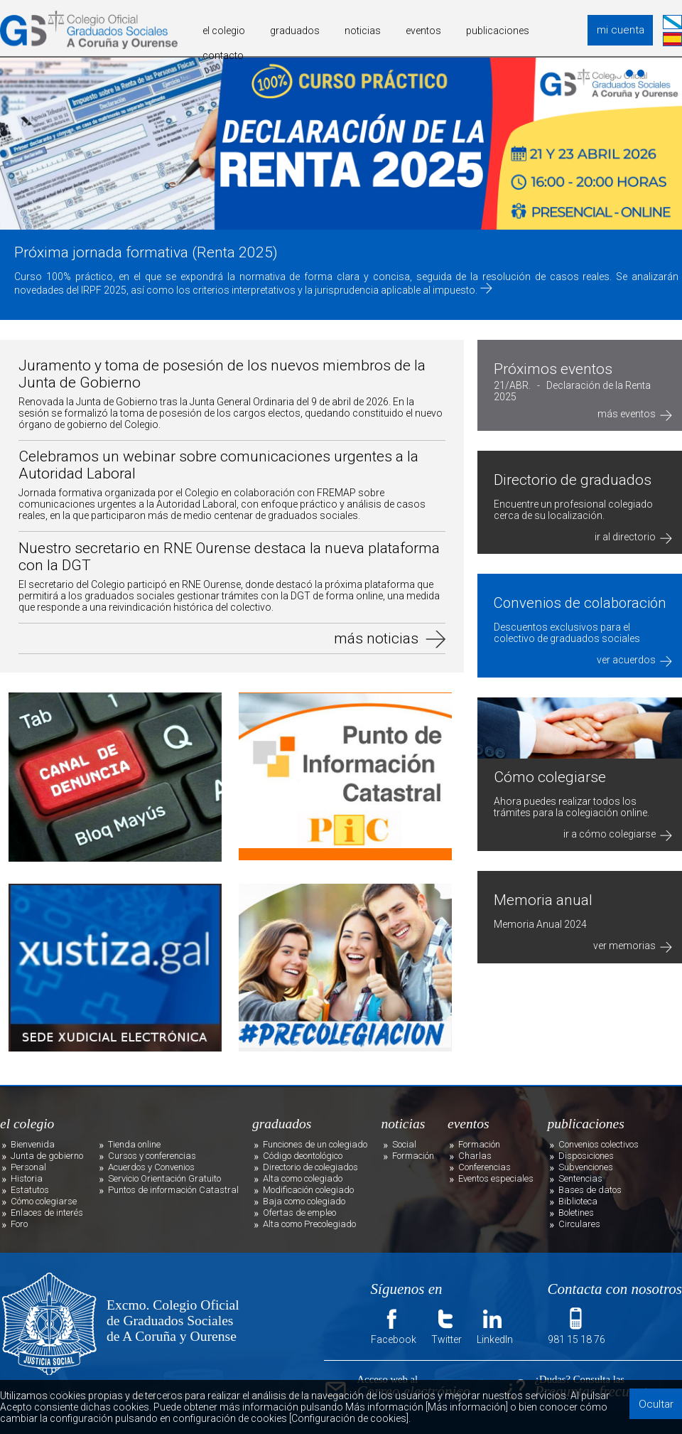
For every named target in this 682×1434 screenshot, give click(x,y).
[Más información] (467, 1407)
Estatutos (30, 1189)
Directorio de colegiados (310, 1167)
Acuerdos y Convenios (151, 1167)
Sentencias (580, 1178)
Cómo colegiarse (44, 1201)
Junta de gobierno (47, 1155)
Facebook (393, 1325)
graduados (295, 30)
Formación (413, 1155)
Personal (28, 1167)
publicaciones (497, 30)
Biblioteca (577, 1201)
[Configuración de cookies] (348, 1418)
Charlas (475, 1155)
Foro (19, 1224)
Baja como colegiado (304, 1201)
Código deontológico (302, 1155)
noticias (363, 30)
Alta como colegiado (302, 1178)
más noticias (376, 638)
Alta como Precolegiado (309, 1224)
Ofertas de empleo (299, 1212)
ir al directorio (633, 536)
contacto (223, 55)
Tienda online (134, 1144)
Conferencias (484, 1167)
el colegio (223, 30)
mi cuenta (620, 29)
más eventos (634, 413)
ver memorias (632, 945)
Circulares (579, 1224)
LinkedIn (495, 1325)
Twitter (446, 1325)
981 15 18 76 (576, 1325)
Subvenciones (585, 1167)
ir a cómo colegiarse (617, 834)
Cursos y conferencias (152, 1155)
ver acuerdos (634, 659)
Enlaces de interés (47, 1212)
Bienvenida (33, 1144)
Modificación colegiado (308, 1189)
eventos (423, 30)
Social (404, 1144)
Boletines (576, 1212)
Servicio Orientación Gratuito (164, 1178)
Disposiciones (586, 1155)
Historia (27, 1178)
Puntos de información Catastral (173, 1189)
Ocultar (656, 1404)
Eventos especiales (496, 1178)
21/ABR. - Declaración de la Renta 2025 (572, 391)
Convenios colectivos (598, 1144)
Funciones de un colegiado (315, 1144)
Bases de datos (590, 1189)
